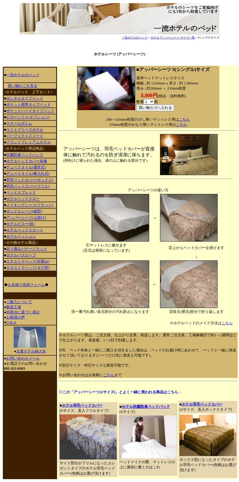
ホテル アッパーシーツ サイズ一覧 (173, 37)
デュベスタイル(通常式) (26, 167)
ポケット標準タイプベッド (28, 104)
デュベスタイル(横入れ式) (28, 173)
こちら (184, 119)
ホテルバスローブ (21, 255)
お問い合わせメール (23, 358)
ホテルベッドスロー (23, 199)
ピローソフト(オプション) (28, 117)
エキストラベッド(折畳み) (28, 261)
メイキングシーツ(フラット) (29, 205)
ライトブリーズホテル (24, 129)
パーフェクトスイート (24, 136)
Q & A (11, 322)
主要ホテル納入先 (31, 351)
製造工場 (13, 307)
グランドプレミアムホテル (28, 142)
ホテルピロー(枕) (20, 224)
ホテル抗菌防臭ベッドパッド (146, 406)
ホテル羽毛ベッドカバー (82, 405)
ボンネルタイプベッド (24, 98)
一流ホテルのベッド (134, 37)
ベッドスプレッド (21, 192)
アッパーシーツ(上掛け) (26, 217)
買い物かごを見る (22, 86)
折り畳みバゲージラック (26, 249)
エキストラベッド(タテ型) (28, 268)
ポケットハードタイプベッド (30, 111)
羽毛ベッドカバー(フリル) (28, 186)
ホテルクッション (21, 236)
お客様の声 (15, 317)
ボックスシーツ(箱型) (24, 211)
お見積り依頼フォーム (26, 285)
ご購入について (19, 302)
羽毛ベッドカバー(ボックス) (29, 180)
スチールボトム (19, 123)
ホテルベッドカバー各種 (26, 161)
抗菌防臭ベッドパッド (24, 155)
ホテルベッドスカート (24, 230)
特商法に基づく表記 (23, 312)
